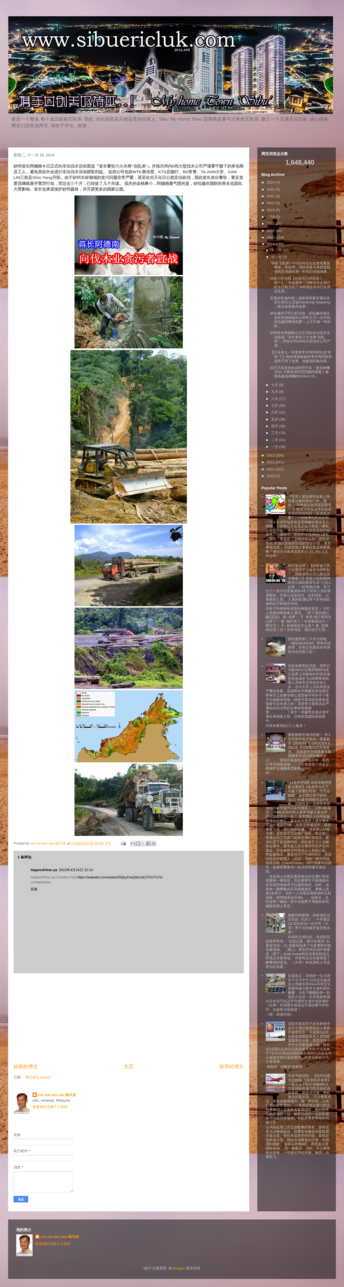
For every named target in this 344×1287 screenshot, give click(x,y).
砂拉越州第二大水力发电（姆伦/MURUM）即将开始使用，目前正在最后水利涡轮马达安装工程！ (309, 645)
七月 (275, 405)
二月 (275, 440)
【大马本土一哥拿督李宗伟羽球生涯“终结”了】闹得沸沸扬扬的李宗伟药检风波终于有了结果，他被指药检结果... (301, 356)
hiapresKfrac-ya (44, 870)
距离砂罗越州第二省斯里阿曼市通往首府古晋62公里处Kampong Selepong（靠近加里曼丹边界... (300, 302)
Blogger (179, 1268)
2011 (271, 469)
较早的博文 (231, 1066)
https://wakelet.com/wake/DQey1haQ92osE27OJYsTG (120, 877)
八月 (275, 399)
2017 (271, 224)
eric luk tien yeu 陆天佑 (57, 1095)
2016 (271, 231)
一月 (275, 447)
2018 (271, 217)
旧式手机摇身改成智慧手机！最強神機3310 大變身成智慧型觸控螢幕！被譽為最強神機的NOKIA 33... (300, 372)
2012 (271, 462)
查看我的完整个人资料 (50, 1107)
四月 (275, 426)
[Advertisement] (129, 1018)
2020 (271, 203)
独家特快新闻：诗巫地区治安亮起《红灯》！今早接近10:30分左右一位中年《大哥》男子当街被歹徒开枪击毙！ (309, 923)
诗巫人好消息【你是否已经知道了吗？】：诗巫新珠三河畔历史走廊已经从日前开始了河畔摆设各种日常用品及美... (300, 284)
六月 (275, 412)
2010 (271, 476)
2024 (271, 182)
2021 (271, 196)
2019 (271, 210)
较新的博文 (26, 1066)
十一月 (277, 257)
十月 (275, 385)
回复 (34, 889)
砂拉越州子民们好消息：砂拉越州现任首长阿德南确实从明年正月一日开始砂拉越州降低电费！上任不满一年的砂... (300, 319)
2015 (271, 237)
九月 (275, 392)
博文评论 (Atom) (38, 1077)
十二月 (277, 250)
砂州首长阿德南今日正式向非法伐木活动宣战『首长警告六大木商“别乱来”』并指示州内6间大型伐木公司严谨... (300, 339)
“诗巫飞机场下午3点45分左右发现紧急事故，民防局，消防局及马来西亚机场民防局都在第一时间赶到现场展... (300, 267)
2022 (271, 189)
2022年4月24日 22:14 (76, 870)
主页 (129, 1066)
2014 (271, 244)
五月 (275, 419)
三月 (275, 433)
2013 (271, 455)
